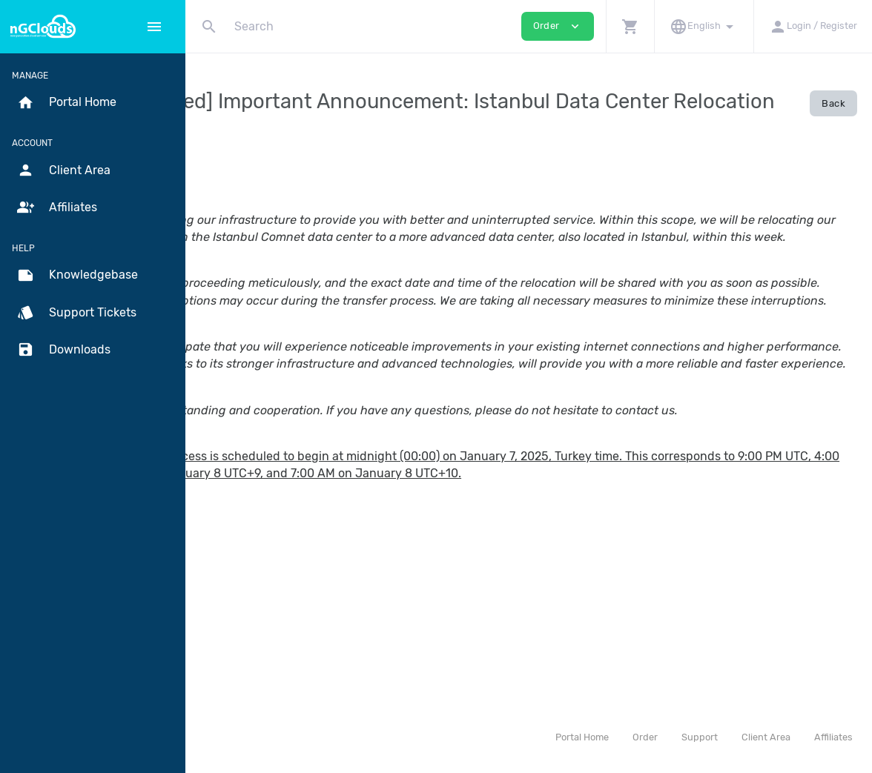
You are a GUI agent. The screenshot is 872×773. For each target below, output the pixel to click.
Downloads (63, 350)
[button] (630, 26)
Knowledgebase (77, 276)
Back (833, 103)
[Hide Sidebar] (154, 27)
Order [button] (557, 26)
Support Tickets (76, 313)
